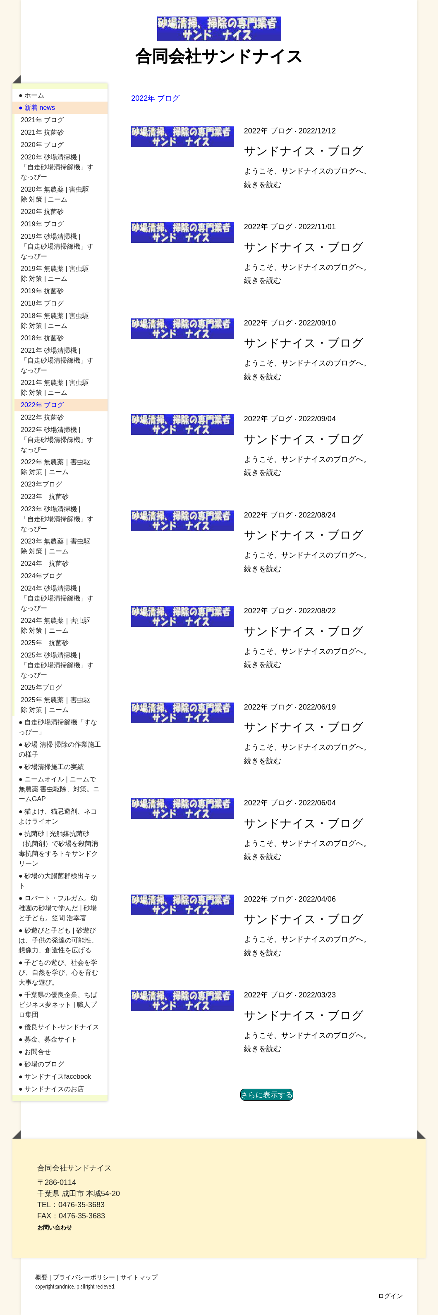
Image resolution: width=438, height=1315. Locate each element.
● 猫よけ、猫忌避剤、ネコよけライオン (58, 816)
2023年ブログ (41, 484)
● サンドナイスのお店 (51, 1088)
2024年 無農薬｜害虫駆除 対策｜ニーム (55, 625)
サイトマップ (139, 1277)
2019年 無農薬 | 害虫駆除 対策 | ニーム (55, 273)
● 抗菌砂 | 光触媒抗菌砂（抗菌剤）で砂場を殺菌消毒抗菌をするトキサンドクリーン (58, 848)
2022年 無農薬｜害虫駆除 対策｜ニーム (55, 466)
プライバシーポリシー (84, 1277)
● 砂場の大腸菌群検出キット (58, 880)
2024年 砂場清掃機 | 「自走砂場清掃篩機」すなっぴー (57, 598)
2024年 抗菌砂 (45, 563)
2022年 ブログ (42, 404)
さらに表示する (267, 1094)
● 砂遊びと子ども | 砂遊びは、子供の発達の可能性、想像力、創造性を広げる (58, 940)
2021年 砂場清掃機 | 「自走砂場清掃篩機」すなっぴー (57, 360)
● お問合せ (35, 1051)
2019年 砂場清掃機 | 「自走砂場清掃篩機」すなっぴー (57, 246)
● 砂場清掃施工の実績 (51, 766)
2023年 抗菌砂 (45, 496)
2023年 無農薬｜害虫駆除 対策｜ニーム (55, 546)
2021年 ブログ (42, 119)
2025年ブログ (41, 687)
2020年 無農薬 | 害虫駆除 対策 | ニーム (55, 194)
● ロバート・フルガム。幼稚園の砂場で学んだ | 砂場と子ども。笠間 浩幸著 (58, 908)
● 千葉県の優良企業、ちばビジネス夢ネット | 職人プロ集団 (58, 1004)
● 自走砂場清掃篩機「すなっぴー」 (58, 727)
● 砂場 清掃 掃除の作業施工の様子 (60, 749)
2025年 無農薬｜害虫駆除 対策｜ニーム (55, 704)
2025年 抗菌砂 (45, 642)
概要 (41, 1277)
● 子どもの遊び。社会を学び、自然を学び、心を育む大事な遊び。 (58, 972)
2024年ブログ (41, 575)
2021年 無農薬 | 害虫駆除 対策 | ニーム (55, 387)
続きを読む (262, 184)
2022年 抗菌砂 (42, 417)
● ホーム (31, 95)
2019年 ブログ (42, 224)
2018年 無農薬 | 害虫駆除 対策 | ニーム (55, 320)
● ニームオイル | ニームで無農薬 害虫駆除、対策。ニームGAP (59, 789)
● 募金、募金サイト (48, 1039)
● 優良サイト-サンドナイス (59, 1026)
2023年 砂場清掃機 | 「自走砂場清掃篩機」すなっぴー (57, 519)
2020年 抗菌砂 (42, 211)
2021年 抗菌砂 (42, 132)
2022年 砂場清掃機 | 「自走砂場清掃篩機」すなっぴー (57, 439)
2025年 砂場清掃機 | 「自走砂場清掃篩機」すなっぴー (57, 665)
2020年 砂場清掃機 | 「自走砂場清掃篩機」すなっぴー (57, 167)
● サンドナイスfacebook (55, 1076)
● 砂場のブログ (41, 1064)
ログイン (390, 1295)
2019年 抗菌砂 (42, 290)
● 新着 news (37, 107)
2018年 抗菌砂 (42, 338)
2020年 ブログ (42, 144)
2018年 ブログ (42, 303)
